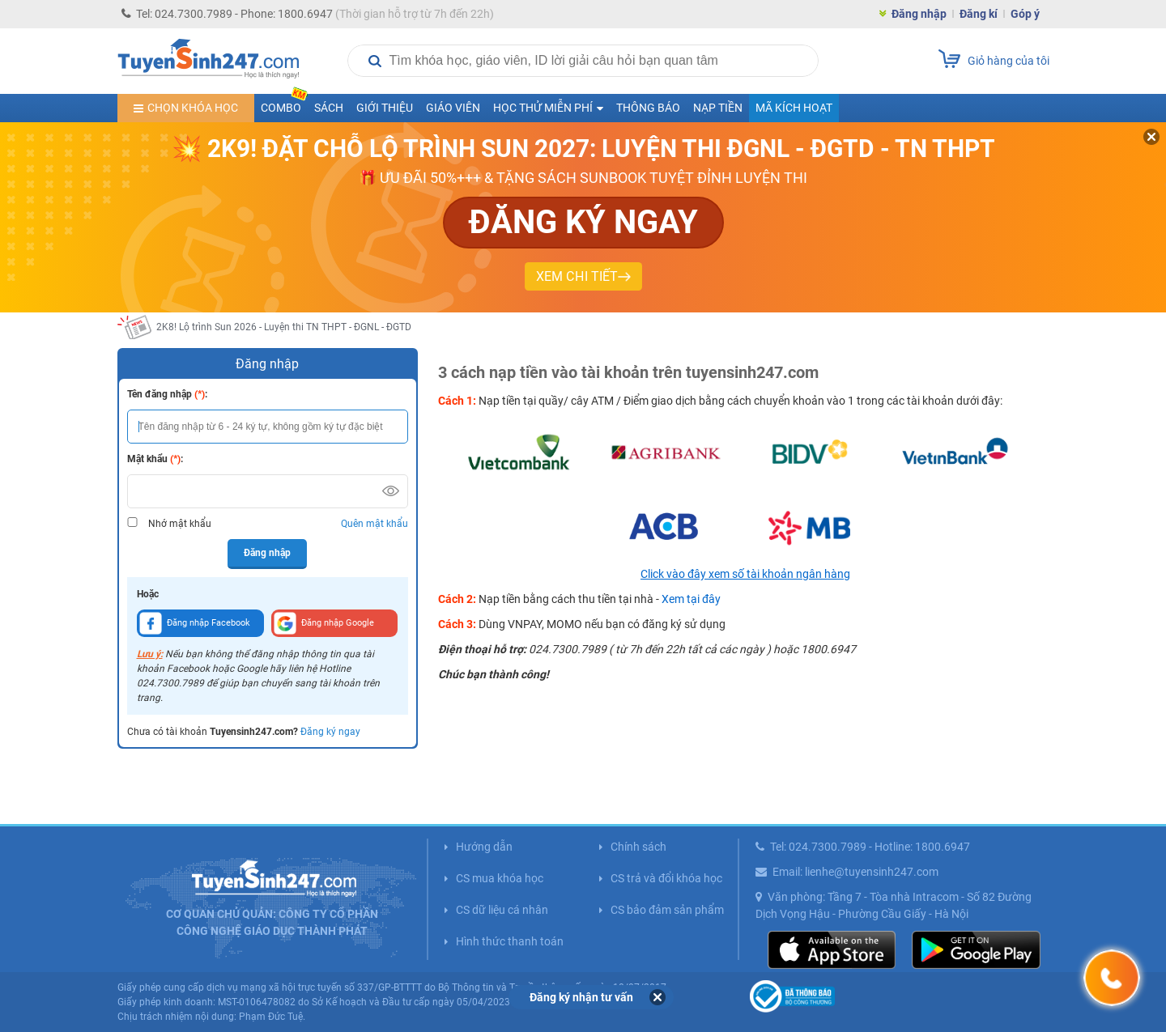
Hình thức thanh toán (510, 941)
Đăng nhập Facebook (194, 623)
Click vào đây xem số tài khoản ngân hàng (745, 573)
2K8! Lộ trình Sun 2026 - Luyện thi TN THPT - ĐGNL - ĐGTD (283, 327)
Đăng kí (979, 14)
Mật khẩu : (155, 459)
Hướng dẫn (484, 846)
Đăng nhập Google (324, 623)
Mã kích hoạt (793, 107)
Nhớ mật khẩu (179, 523)
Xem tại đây (691, 598)
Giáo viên (453, 107)
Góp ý (1025, 13)
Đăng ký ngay (330, 731)
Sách (328, 107)
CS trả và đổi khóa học (666, 878)
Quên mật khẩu (374, 523)
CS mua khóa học (499, 878)
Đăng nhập (919, 14)
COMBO (284, 104)
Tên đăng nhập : (167, 394)
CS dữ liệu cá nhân (502, 909)
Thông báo (648, 107)
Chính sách (638, 846)
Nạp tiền (718, 107)
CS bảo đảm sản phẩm (667, 909)
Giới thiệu (384, 107)
